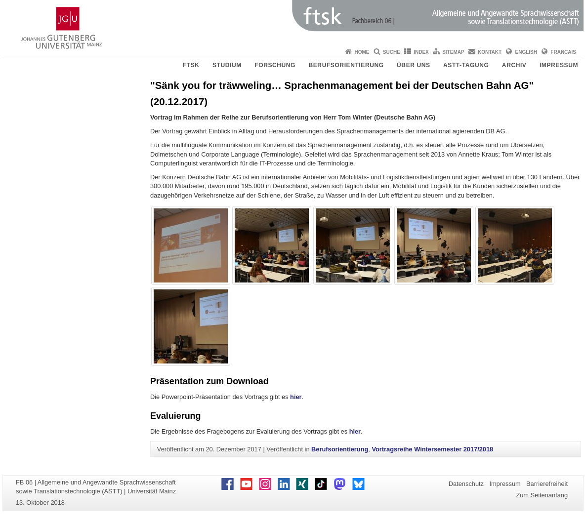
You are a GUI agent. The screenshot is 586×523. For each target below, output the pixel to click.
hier (295, 397)
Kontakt (490, 52)
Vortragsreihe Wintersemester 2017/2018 (432, 449)
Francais (563, 52)
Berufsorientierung (346, 65)
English (526, 52)
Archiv (514, 65)
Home (361, 52)
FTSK (191, 65)
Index (421, 52)
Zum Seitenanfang (542, 495)
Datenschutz (466, 483)
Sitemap (453, 52)
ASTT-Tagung (466, 65)
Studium (227, 65)
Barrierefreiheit (547, 483)
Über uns (413, 65)
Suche (391, 52)
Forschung (274, 65)
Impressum (559, 65)
